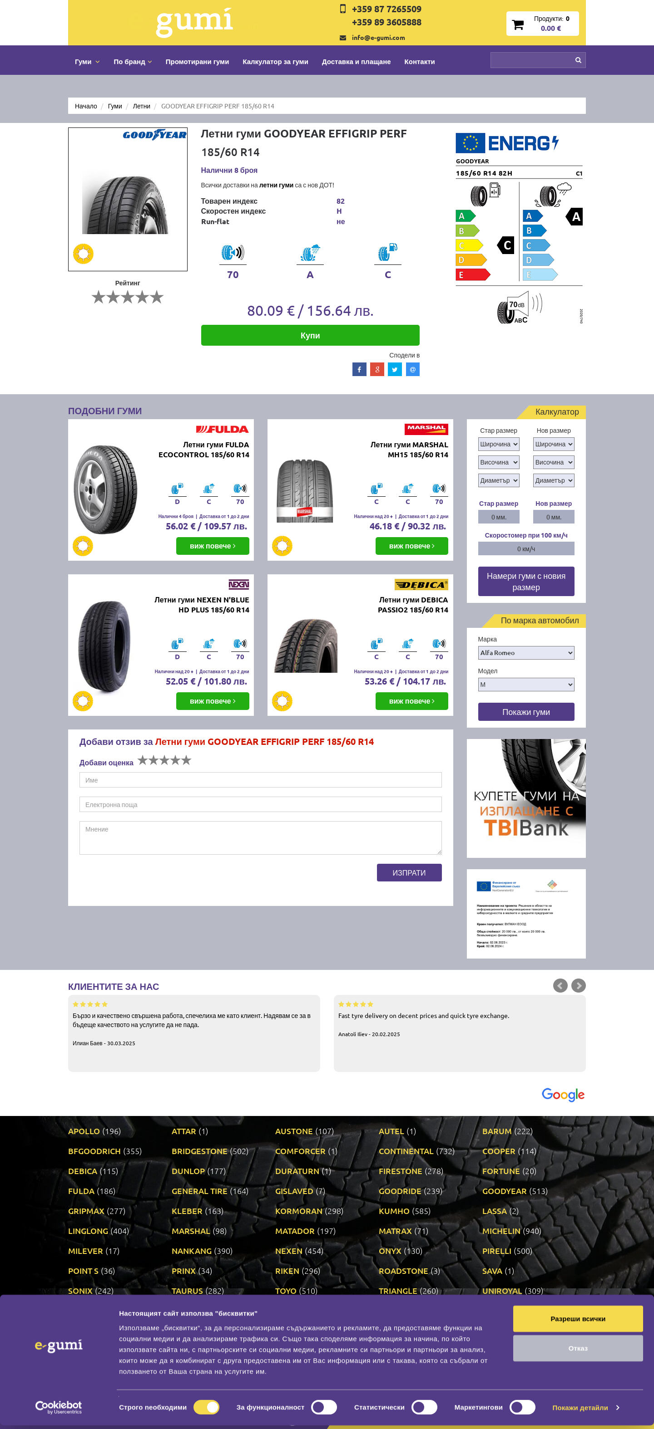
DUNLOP (188, 1170)
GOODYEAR (504, 1190)
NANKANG (192, 1250)
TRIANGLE (398, 1290)
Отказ (578, 1352)
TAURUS (187, 1290)
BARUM (497, 1131)
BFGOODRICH (94, 1150)
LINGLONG (88, 1230)
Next (578, 986)
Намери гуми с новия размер (526, 581)
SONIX (80, 1290)
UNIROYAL (502, 1290)
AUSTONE (294, 1131)
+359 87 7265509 (386, 9)
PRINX (184, 1270)
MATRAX (395, 1230)
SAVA (492, 1270)
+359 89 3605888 (386, 22)
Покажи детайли (581, 1411)
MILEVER (85, 1250)
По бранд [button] (133, 61)
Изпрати (409, 872)
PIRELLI (496, 1250)
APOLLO (84, 1131)
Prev (560, 986)
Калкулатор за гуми (275, 61)
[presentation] (148, 881)
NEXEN (288, 1250)
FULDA (81, 1190)
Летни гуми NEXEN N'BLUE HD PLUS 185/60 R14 (201, 605)
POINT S (83, 1270)
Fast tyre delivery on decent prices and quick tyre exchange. (459, 1018)
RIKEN (287, 1270)
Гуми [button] (87, 61)
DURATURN (297, 1170)
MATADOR (295, 1230)
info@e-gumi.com (378, 37)
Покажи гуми (526, 711)
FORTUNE (501, 1170)
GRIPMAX (86, 1210)
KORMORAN (298, 1210)
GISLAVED (294, 1190)
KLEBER (187, 1210)
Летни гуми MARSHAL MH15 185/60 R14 (409, 450)
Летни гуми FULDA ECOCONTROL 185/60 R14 (204, 450)
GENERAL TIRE (200, 1190)
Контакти (420, 61)
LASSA (494, 1210)
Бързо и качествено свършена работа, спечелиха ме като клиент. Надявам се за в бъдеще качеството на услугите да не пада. (194, 1023)
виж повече (213, 545)
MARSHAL (191, 1230)
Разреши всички (577, 1322)
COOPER (498, 1150)
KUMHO (394, 1210)
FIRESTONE (400, 1170)
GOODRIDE (400, 1190)
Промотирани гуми (197, 61)
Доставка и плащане (356, 61)
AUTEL (391, 1131)
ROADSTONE (403, 1270)
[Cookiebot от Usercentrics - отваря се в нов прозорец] (59, 1411)
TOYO (286, 1290)
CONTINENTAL (406, 1150)
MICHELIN (501, 1230)
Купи (310, 335)
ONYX (390, 1250)
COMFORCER (300, 1150)
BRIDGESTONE (200, 1150)
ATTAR (184, 1131)
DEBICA (82, 1170)
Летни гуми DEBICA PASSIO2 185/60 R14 (413, 605)
